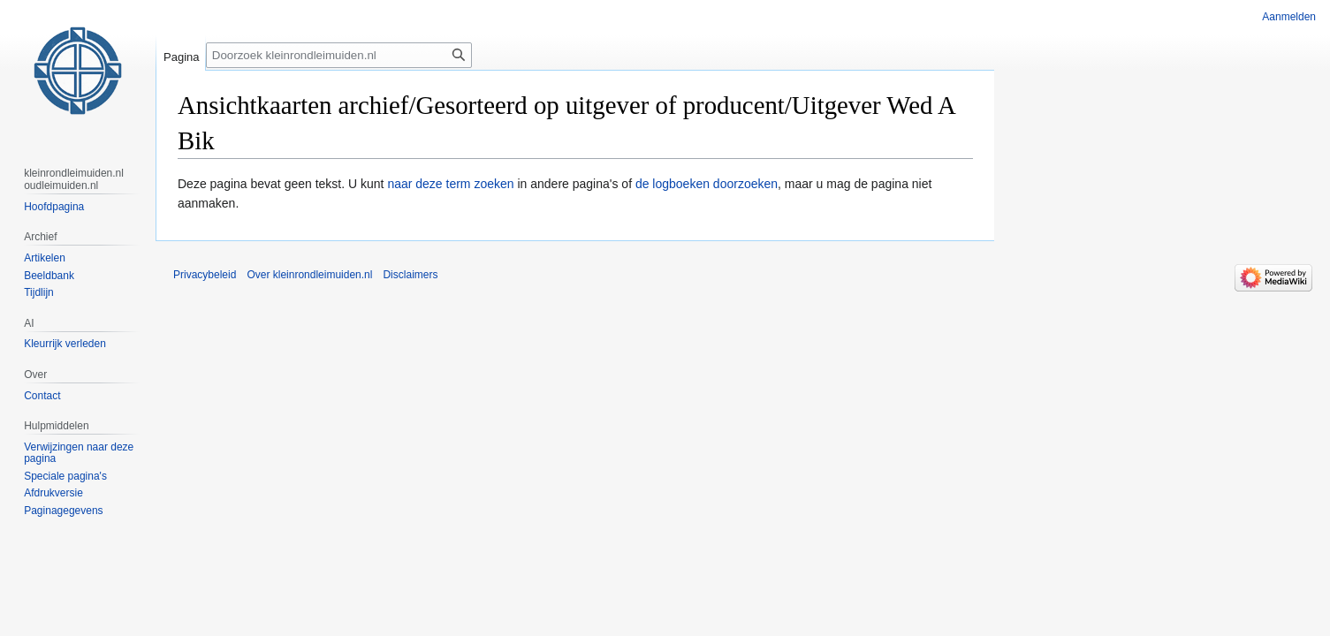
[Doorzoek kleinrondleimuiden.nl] (339, 55)
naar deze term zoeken (450, 184)
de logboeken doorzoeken (706, 184)
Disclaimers (410, 275)
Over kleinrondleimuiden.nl (309, 275)
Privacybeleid (204, 275)
